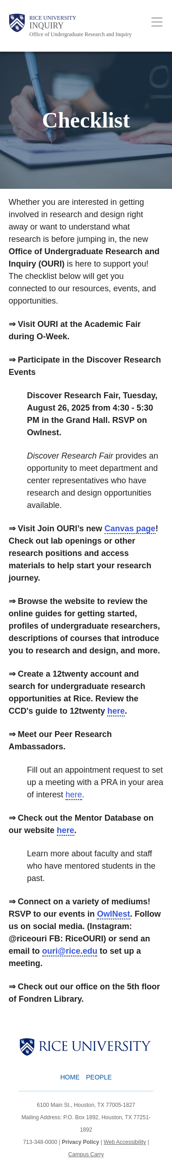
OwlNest (113, 914)
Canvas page (130, 528)
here (116, 711)
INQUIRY (46, 25)
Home (69, 1077)
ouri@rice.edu (70, 951)
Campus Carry (86, 1154)
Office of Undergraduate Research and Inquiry (80, 34)
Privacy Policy (80, 1142)
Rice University (52, 18)
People (98, 1077)
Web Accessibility (125, 1142)
